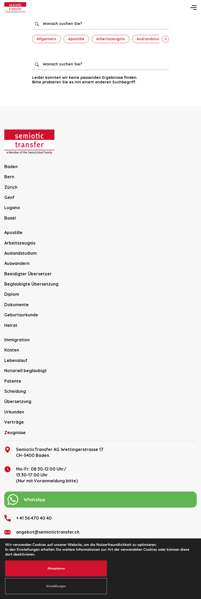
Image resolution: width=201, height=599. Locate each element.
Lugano (12, 207)
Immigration (17, 339)
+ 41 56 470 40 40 (28, 518)
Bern (9, 176)
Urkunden (14, 412)
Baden (11, 166)
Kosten (11, 350)
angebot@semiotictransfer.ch (41, 532)
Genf (9, 197)
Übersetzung (17, 401)
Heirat (10, 325)
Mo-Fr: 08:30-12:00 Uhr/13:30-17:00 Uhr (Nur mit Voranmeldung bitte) (41, 475)
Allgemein (46, 38)
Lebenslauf (15, 360)
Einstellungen (56, 586)
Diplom (11, 294)
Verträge (14, 422)
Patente (12, 381)
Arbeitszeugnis (110, 38)
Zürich (10, 187)
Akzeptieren (56, 568)
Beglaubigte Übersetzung (31, 284)
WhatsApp (26, 499)
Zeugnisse (15, 432)
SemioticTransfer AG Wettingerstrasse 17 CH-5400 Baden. (53, 452)
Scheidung (15, 391)
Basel (10, 218)
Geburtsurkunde (21, 314)
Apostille (76, 38)
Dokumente (16, 304)
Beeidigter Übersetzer (28, 273)
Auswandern (16, 263)
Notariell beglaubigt (25, 370)
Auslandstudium (152, 38)
